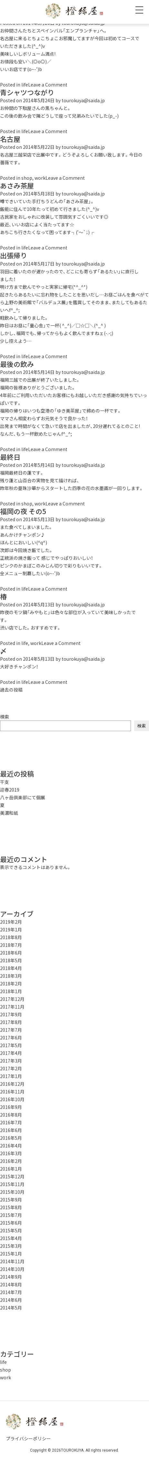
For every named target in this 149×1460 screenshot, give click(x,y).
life (24, 84)
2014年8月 (11, 1284)
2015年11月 (12, 1184)
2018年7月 (11, 945)
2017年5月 (11, 1045)
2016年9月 (11, 1107)
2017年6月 (11, 1037)
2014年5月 (11, 1307)
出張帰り (13, 255)
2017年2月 (11, 1068)
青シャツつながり (27, 92)
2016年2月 (11, 1161)
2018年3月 (11, 976)
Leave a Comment (47, 84)
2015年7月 (11, 1215)
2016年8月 (11, 1114)
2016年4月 (11, 1145)
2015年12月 (12, 1176)
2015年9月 (11, 1199)
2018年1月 (11, 991)
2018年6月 (11, 952)
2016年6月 (11, 1130)
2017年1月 (11, 1076)
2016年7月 (11, 1122)
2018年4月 (11, 968)
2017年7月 (11, 1030)
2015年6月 (11, 1223)
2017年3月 (11, 1060)
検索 (4, 716)
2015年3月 (11, 1246)
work (40, 178)
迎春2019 (9, 789)
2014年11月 (12, 1261)
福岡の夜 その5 (23, 511)
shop (26, 178)
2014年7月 (11, 1292)
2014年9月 (11, 1277)
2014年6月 (11, 1300)
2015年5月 (11, 1230)
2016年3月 (11, 1153)
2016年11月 (12, 1091)
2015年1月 (11, 1253)
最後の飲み (17, 364)
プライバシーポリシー (28, 1438)
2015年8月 (11, 1207)
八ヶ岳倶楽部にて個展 (22, 797)
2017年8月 (11, 1022)
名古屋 (10, 139)
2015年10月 (12, 1192)
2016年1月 (11, 1168)
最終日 (10, 457)
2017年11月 (12, 1006)
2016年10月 (12, 1099)
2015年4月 (11, 1238)
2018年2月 (11, 983)
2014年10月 (12, 1269)
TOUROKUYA (72, 1450)
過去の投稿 (11, 689)
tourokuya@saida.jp (83, 100)
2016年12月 (12, 1084)
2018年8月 (11, 937)
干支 (4, 782)
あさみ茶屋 (17, 186)
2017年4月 (11, 1053)
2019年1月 (11, 929)
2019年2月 (11, 922)
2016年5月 (11, 1138)
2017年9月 (11, 1014)
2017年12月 (12, 999)
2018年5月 (11, 960)
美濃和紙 (9, 813)
